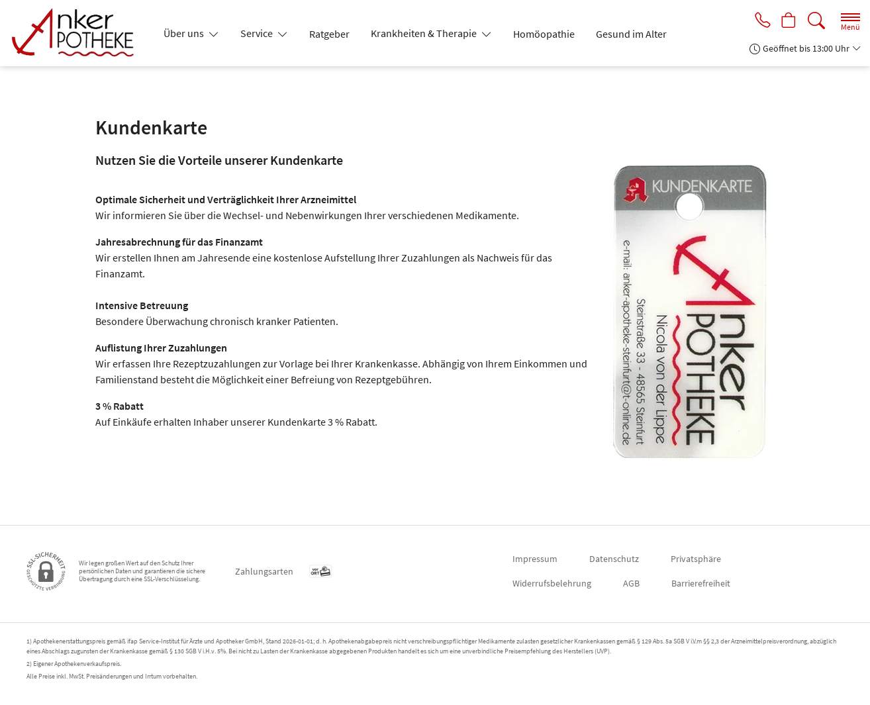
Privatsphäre (696, 559)
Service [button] (257, 33)
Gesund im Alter (631, 33)
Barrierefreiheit (700, 583)
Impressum (534, 559)
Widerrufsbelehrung (551, 583)
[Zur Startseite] (79, 33)
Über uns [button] (185, 33)
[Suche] (816, 21)
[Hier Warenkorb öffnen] (787, 21)
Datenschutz (614, 559)
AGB (631, 583)
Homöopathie (544, 33)
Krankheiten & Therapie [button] (425, 33)
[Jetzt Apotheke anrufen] (759, 21)
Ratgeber (329, 33)
